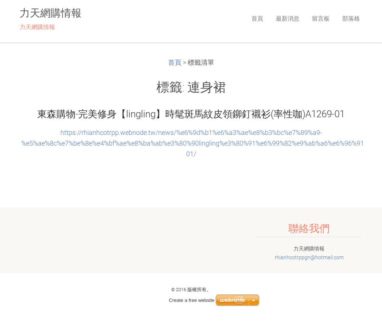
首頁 (174, 62)
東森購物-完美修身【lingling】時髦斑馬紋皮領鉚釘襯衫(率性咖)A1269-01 (191, 114)
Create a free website (192, 300)
